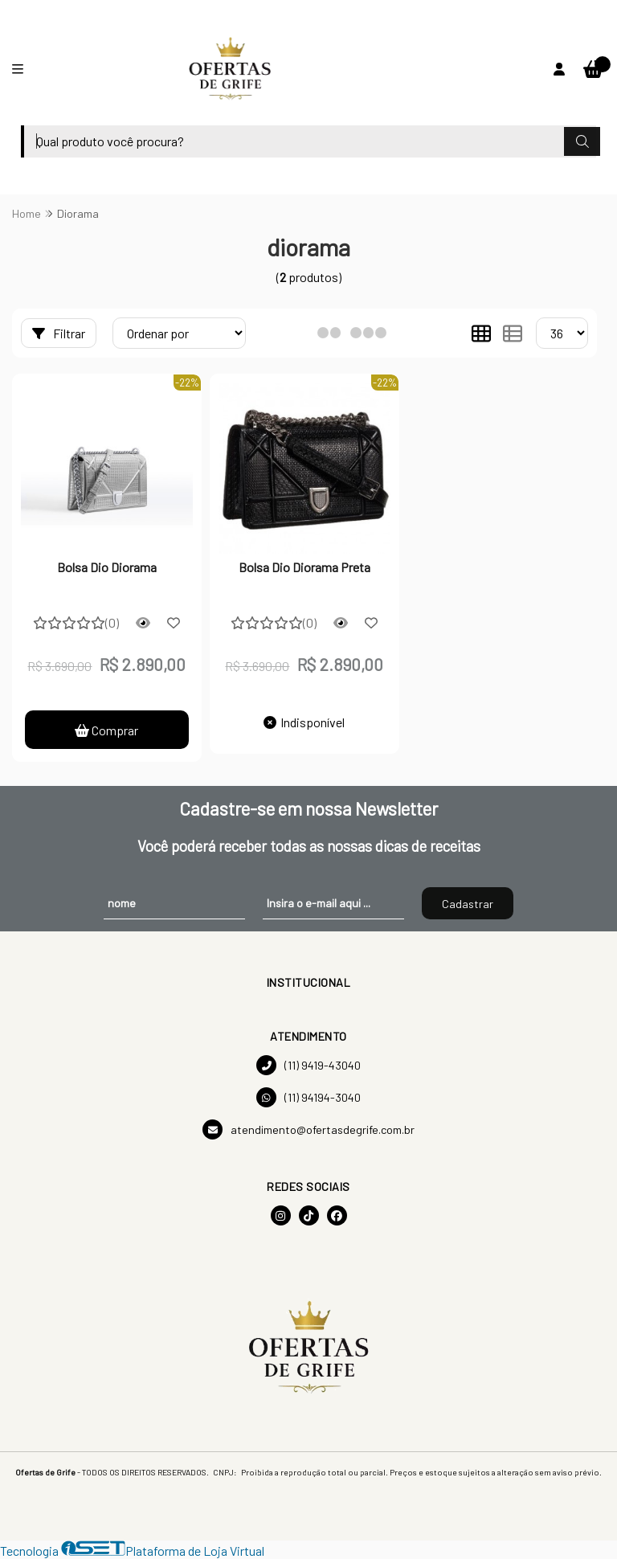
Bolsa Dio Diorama (107, 567)
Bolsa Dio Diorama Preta (304, 567)
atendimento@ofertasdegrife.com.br (308, 1129)
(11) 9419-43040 (308, 1065)
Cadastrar (467, 903)
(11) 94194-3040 (308, 1097)
